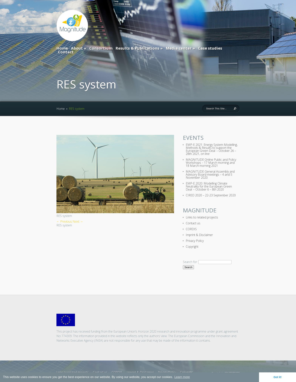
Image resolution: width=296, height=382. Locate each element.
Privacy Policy (195, 241)
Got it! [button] (277, 377)
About (77, 48)
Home (62, 48)
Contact (66, 52)
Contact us (193, 223)
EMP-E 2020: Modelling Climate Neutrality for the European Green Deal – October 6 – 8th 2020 (209, 186)
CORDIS (191, 229)
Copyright (192, 246)
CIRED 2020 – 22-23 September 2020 (211, 195)
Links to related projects (202, 217)
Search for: (190, 262)
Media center (179, 48)
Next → (78, 221)
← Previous (64, 221)
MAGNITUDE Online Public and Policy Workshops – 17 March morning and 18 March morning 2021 (211, 163)
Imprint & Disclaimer (199, 235)
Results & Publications (137, 48)
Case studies (210, 48)
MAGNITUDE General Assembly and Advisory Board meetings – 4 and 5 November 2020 (210, 174)
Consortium (101, 48)
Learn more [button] (182, 377)
